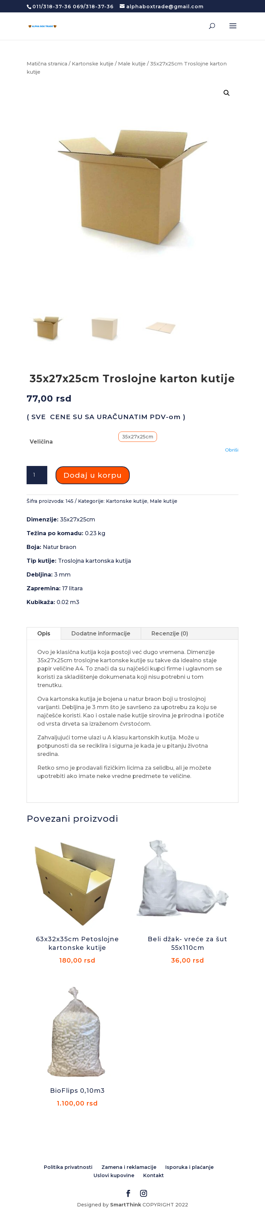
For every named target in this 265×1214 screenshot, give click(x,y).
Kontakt (153, 1175)
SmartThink (125, 1205)
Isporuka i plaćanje (189, 1167)
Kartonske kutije (93, 64)
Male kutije (132, 64)
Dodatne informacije (100, 633)
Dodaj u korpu (92, 475)
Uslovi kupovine (114, 1175)
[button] (226, 93)
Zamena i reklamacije (128, 1167)
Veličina (41, 441)
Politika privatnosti (68, 1167)
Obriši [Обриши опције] (231, 450)
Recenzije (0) (169, 633)
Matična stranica (47, 64)
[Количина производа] (37, 475)
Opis (43, 633)
